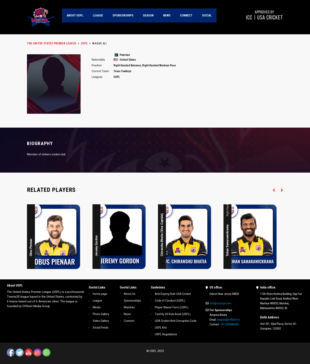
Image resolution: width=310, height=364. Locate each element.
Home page (100, 293)
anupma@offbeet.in (228, 319)
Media (96, 307)
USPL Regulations (166, 334)
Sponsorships (132, 300)
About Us (129, 293)
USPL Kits (161, 327)
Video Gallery (101, 320)
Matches (129, 307)
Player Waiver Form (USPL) (171, 307)
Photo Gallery (101, 314)
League (97, 300)
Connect (129, 320)
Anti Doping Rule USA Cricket (173, 293)
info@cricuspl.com (220, 303)
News (127, 314)
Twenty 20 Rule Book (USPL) (173, 314)
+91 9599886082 (229, 324)
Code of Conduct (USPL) (170, 300)
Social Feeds (100, 327)
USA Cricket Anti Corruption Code (175, 320)
